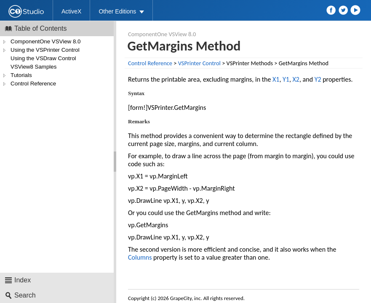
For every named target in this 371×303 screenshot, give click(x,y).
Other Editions (117, 11)
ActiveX (71, 11)
